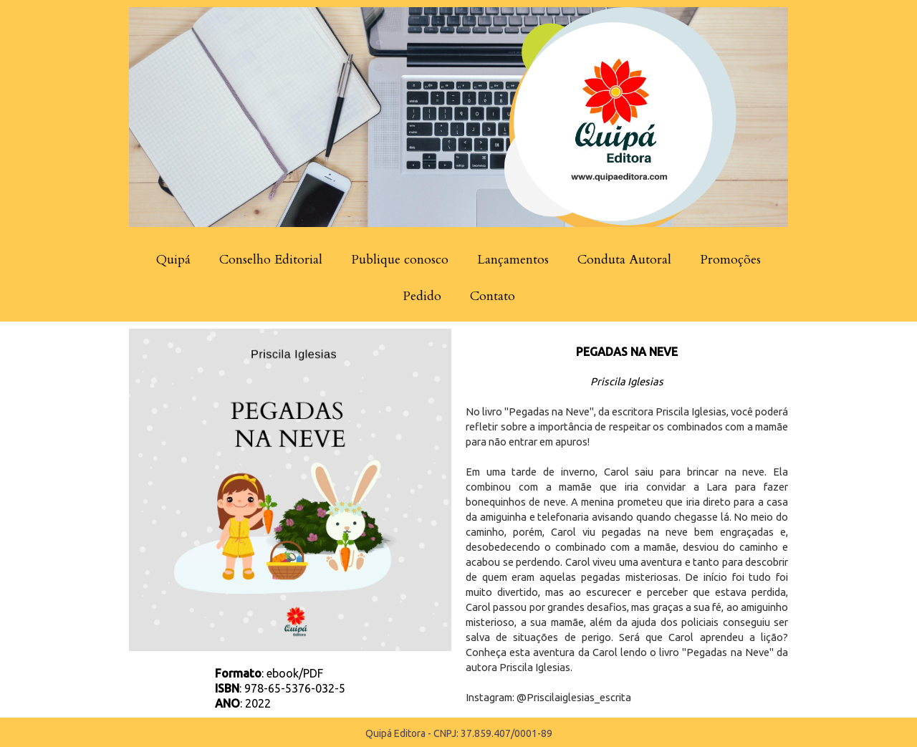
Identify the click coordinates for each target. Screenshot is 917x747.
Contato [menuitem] (492, 296)
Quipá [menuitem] (173, 260)
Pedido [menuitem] (422, 296)
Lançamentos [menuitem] (513, 260)
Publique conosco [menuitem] (399, 260)
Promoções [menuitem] (730, 260)
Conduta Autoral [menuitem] (624, 260)
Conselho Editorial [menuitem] (270, 260)
